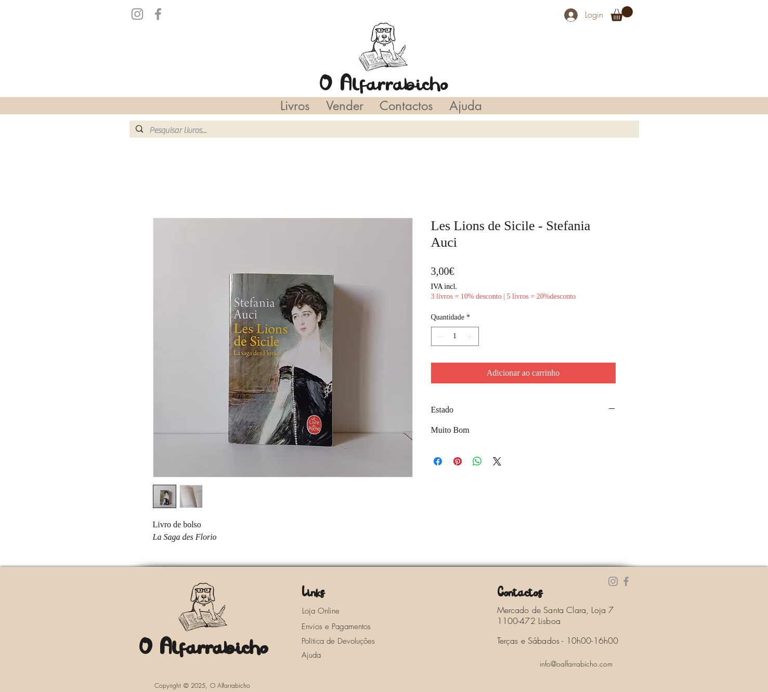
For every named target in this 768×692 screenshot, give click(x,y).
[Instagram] (137, 14)
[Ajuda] (314, 655)
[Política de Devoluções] (346, 641)
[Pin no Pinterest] (457, 461)
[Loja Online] (332, 611)
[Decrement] (439, 336)
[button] (621, 13)
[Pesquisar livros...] (383, 130)
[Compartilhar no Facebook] (438, 461)
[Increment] (470, 336)
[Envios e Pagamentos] (346, 626)
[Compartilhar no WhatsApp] (477, 461)
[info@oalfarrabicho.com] (576, 663)
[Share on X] (497, 461)
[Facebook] (158, 14)
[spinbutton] (455, 336)
